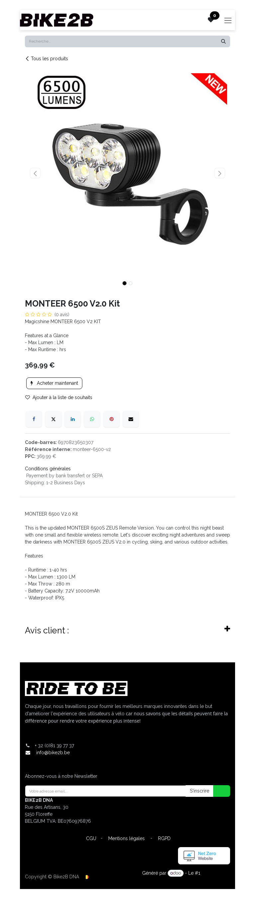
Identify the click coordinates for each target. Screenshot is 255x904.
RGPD (164, 838)
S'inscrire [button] (199, 790)
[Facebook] (34, 419)
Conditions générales (48, 468)
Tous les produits (46, 58)
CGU (91, 838)
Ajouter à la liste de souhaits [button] (58, 397)
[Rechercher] (223, 41)
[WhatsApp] (92, 419)
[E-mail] (131, 419)
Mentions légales (126, 838)
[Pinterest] (112, 419)
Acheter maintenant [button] (54, 383)
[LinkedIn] (73, 419)
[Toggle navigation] (228, 20)
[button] (35, 173)
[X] (53, 419)
